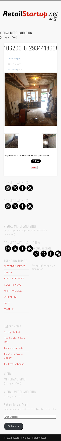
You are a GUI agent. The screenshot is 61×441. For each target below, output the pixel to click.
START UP (9, 309)
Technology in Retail (14, 348)
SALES (7, 303)
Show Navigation (49, 29)
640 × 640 (12, 69)
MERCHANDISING (13, 290)
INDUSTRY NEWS (12, 284)
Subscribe (13, 426)
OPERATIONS (10, 296)
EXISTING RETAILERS (14, 278)
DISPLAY (8, 272)
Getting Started (12, 332)
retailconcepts (14, 58)
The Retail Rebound (14, 363)
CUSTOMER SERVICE (14, 266)
